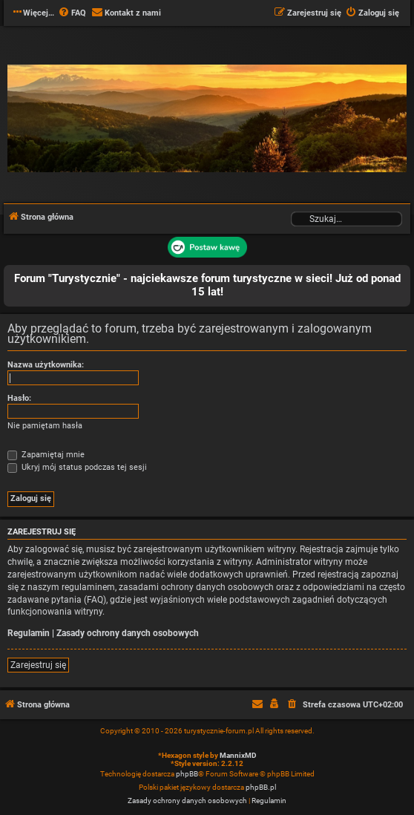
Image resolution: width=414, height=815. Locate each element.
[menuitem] (72, 13)
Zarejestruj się (38, 665)
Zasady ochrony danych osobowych (127, 633)
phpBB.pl (261, 787)
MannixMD (238, 755)
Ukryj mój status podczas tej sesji (77, 467)
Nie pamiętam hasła (44, 426)
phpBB (187, 774)
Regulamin (28, 633)
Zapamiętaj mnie (46, 454)
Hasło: (19, 398)
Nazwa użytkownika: (45, 365)
